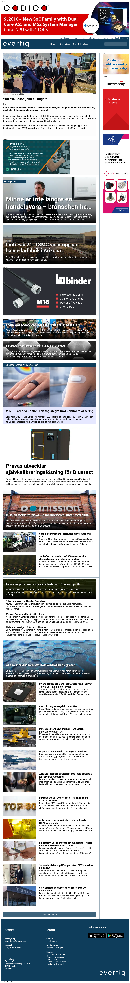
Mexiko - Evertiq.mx (55, 948)
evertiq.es (85, 38)
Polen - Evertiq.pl (53, 959)
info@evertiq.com (13, 948)
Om (74, 44)
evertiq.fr (95, 38)
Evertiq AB (16, 44)
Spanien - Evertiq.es (55, 957)
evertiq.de (75, 38)
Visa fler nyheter (49, 914)
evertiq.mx (104, 38)
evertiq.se (124, 38)
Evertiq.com (51, 941)
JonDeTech (32, 365)
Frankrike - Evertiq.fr (55, 964)
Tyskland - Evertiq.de (55, 954)
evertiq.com (65, 38)
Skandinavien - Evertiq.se (57, 961)
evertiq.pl (115, 38)
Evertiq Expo (65, 44)
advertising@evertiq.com (16, 941)
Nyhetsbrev (83, 44)
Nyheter (54, 44)
